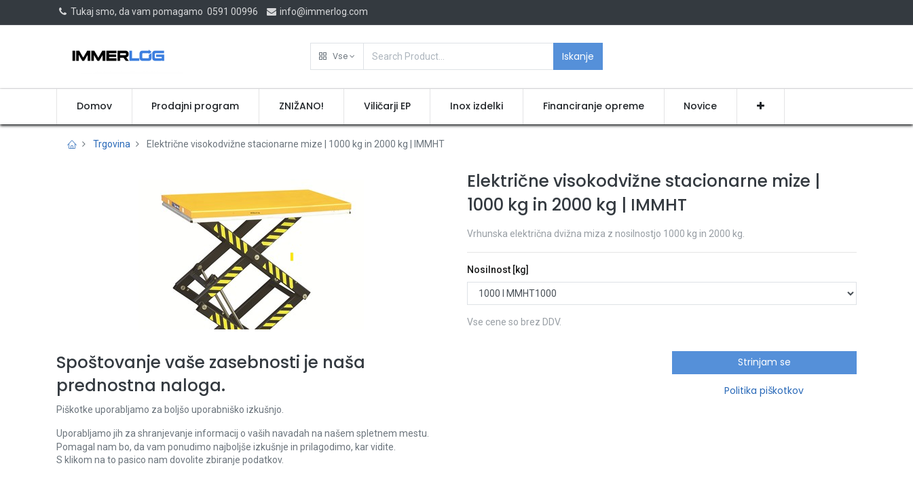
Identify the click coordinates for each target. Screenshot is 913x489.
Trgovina (111, 144)
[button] (337, 56)
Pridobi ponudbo (526, 379)
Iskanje (578, 56)
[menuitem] (94, 106)
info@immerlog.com (316, 11)
